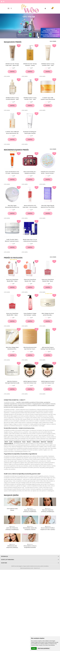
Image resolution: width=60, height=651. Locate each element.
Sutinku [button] (34, 648)
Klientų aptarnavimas (7, 559)
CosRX (10, 441)
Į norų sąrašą (7, 76)
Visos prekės (53, 41)
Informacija (4, 556)
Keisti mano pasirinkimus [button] (43, 648)
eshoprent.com (37, 568)
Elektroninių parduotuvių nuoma (26, 568)
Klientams (4, 562)
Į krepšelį (12, 71)
